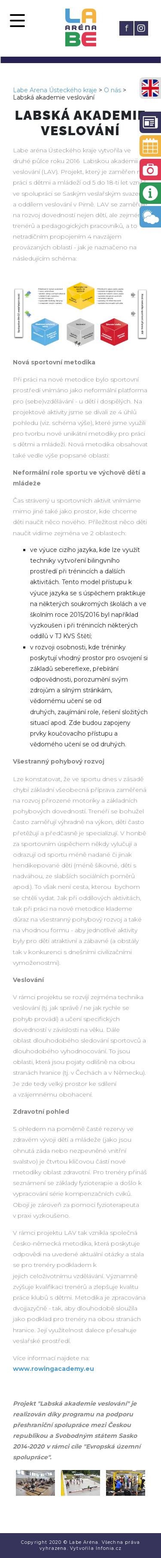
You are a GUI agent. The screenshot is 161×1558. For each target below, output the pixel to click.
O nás (112, 90)
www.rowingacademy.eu (53, 1369)
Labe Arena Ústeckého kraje (55, 90)
